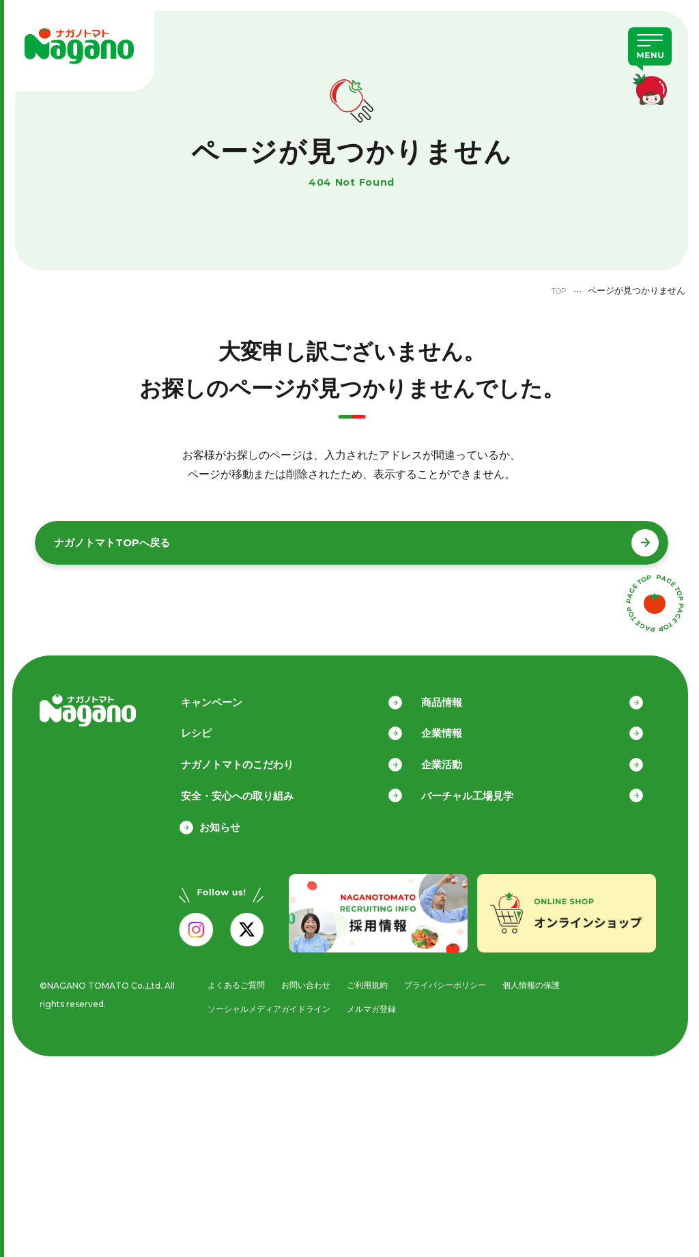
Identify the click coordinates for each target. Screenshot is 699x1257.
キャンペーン (230, 692)
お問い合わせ (305, 979)
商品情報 (460, 692)
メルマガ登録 (376, 1004)
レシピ (214, 724)
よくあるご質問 (231, 979)
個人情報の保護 (545, 979)
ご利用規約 (370, 979)
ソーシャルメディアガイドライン (266, 1004)
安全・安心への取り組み (255, 788)
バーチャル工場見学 (486, 788)
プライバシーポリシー (453, 979)
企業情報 (460, 724)
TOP (556, 290)
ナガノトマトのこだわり (255, 756)
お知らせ (219, 821)
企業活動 (460, 756)
